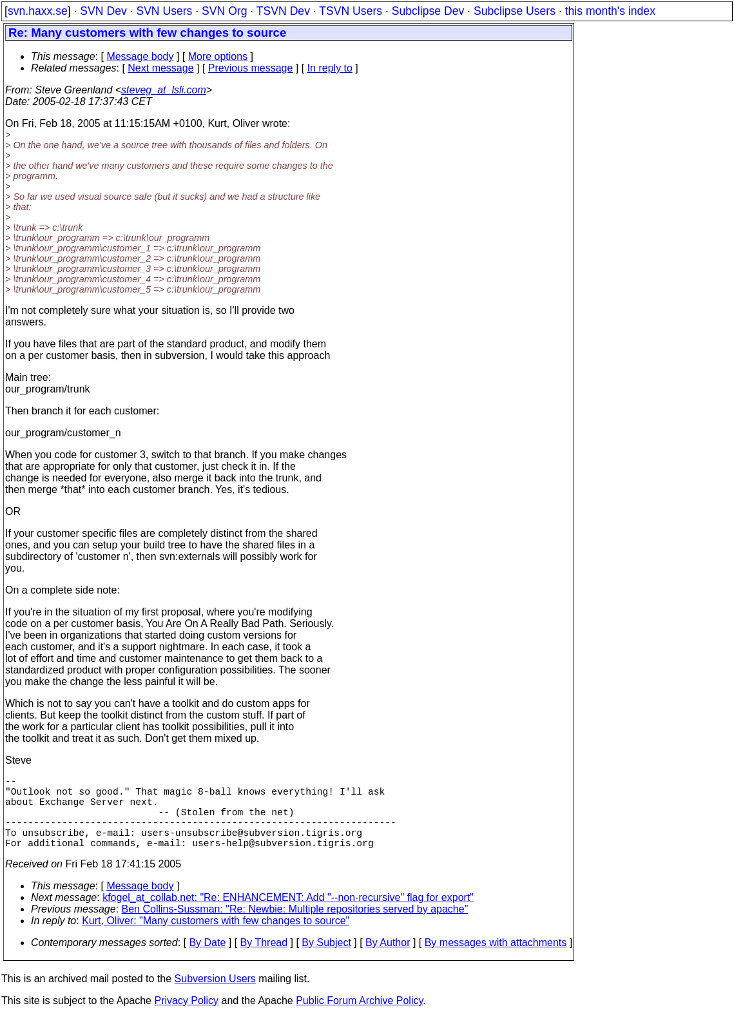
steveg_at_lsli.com (163, 89)
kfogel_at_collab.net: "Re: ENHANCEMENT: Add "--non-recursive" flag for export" (288, 915)
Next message (160, 68)
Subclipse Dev (428, 11)
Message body (139, 56)
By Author (387, 960)
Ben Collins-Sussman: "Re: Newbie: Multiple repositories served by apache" (295, 927)
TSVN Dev (283, 11)
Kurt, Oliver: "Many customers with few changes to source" (215, 938)
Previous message (250, 68)
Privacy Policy (186, 1018)
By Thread (264, 960)
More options (218, 56)
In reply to (330, 68)
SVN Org (224, 11)
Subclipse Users (514, 11)
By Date (207, 960)
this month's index (610, 11)
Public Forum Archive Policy (359, 1018)
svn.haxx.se (38, 11)
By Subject (326, 960)
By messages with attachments (496, 960)
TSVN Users (350, 11)
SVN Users (164, 11)
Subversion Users (215, 996)
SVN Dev (103, 11)
